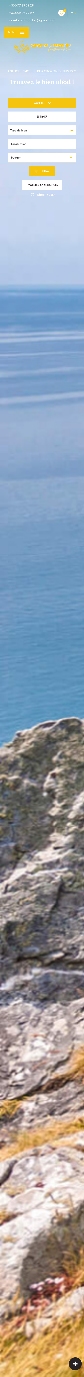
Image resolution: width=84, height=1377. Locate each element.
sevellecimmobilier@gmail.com (32, 20)
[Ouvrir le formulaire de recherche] (42, 171)
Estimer (42, 116)
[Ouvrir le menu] (16, 32)
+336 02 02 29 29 (21, 12)
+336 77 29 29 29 (21, 5)
